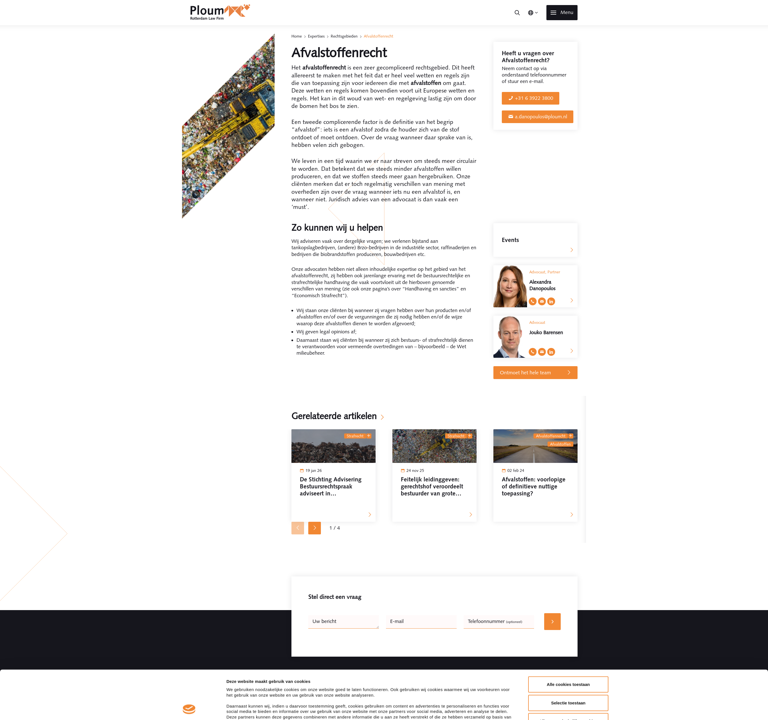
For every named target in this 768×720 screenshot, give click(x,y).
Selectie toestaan (568, 657)
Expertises (316, 36)
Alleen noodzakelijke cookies (568, 675)
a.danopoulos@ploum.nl (541, 117)
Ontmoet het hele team (535, 373)
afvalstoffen (560, 444)
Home (296, 36)
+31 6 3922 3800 (534, 98)
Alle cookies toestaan (568, 638)
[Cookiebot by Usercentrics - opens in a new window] (189, 709)
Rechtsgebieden (344, 36)
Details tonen (456, 709)
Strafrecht (355, 436)
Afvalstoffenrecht (550, 436)
